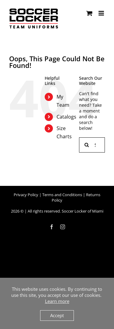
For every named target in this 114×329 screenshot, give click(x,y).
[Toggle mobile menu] (101, 13)
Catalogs (66, 116)
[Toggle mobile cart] (89, 13)
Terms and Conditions (62, 194)
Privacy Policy (26, 194)
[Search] (86, 145)
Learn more (57, 301)
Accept (57, 315)
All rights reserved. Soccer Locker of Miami (65, 211)
